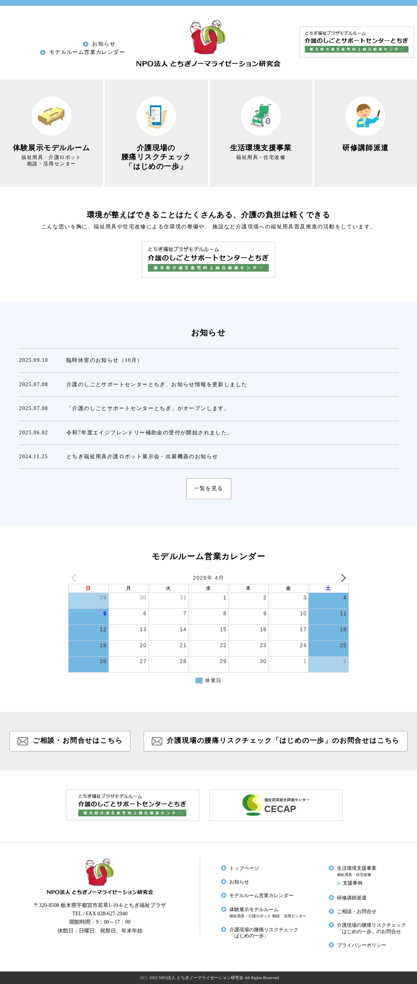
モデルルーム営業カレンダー (87, 52)
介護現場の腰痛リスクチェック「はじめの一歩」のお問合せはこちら (283, 740)
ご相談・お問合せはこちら (78, 740)
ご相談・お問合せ (356, 911)
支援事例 (352, 883)
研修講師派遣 (352, 898)
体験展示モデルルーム (267, 912)
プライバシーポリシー (361, 945)
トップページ (244, 868)
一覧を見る (208, 488)
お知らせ (104, 44)
